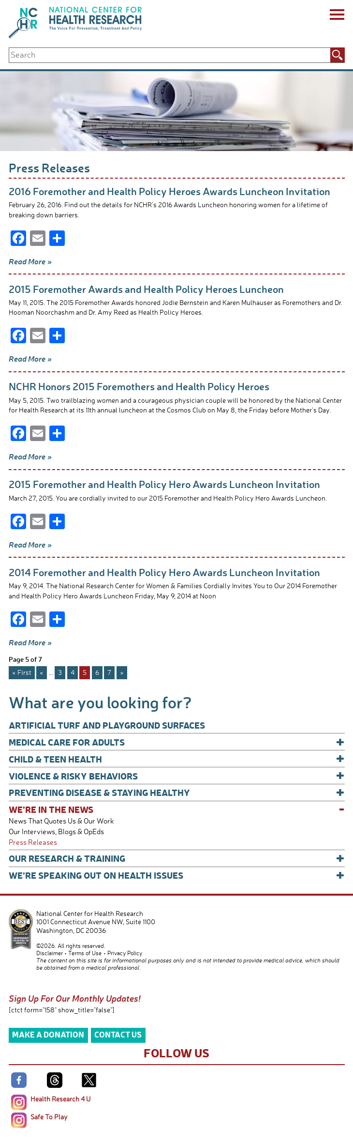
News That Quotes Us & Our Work (61, 820)
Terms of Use (85, 953)
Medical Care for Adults (177, 742)
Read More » (30, 261)
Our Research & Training (177, 858)
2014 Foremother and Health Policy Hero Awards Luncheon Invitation (164, 572)
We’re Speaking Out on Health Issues (177, 875)
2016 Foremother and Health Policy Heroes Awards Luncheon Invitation (169, 191)
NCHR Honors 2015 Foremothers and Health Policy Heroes (139, 386)
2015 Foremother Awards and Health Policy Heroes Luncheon (146, 288)
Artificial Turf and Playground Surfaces (107, 725)
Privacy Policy (124, 953)
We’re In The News (177, 809)
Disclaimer (49, 953)
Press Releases (33, 842)
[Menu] (336, 16)
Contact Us (118, 1034)
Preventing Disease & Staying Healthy (177, 792)
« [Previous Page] (42, 672)
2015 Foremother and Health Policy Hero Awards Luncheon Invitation (164, 483)
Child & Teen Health (177, 759)
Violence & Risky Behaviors (177, 776)
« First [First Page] (21, 672)
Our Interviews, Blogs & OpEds (56, 831)
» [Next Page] (122, 672)
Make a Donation (48, 1034)
